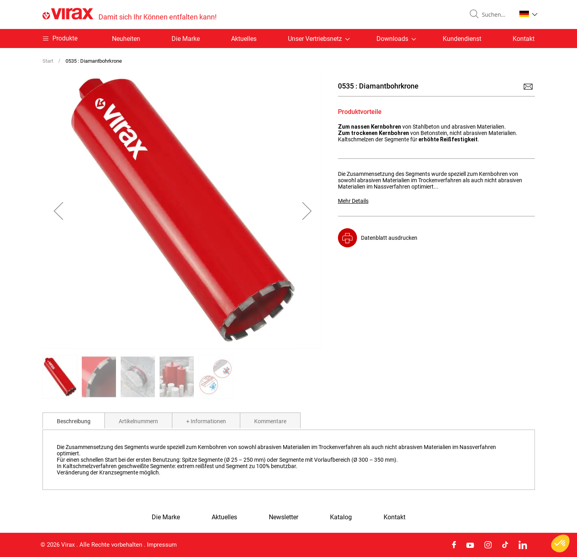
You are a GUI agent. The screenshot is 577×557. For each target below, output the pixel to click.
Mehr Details (353, 201)
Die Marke (186, 38)
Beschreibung (74, 421)
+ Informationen (206, 421)
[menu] (289, 38)
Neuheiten (126, 38)
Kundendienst (462, 38)
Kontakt (524, 38)
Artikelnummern (138, 421)
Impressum (162, 544)
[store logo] (129, 14)
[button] (528, 14)
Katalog (341, 517)
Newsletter (283, 517)
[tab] (73, 420)
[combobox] (496, 14)
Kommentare (270, 421)
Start (47, 61)
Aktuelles (244, 38)
